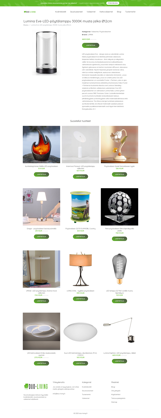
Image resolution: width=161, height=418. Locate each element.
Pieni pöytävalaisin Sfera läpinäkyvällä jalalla (119, 231)
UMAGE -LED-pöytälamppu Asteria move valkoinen (41, 293)
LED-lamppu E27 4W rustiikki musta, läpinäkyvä (119, 293)
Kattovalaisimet (106, 12)
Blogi (119, 12)
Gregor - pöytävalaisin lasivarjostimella (41, 230)
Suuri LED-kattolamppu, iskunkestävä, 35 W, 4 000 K (80, 355)
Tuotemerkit (130, 12)
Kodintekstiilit (60, 12)
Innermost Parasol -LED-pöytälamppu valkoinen (80, 168)
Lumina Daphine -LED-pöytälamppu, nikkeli (120, 354)
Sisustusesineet (76, 12)
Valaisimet (91, 12)
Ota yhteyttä (115, 392)
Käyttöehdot (115, 396)
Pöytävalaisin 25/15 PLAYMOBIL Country (80, 230)
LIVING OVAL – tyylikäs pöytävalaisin (80, 292)
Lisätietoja (90, 46)
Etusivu (26, 26)
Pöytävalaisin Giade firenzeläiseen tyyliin (119, 167)
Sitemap (114, 403)
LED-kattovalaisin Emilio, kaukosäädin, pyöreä (41, 355)
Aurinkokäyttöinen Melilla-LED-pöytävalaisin (41, 167)
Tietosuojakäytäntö (118, 399)
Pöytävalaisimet (105, 33)
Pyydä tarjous (113, 3)
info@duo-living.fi (59, 395)
